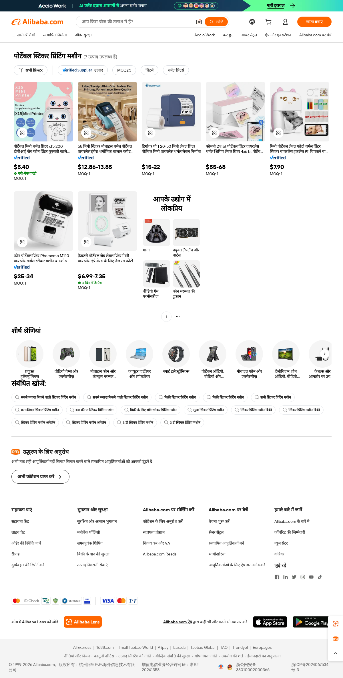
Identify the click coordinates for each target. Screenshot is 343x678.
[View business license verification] (221, 667)
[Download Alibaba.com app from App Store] (270, 622)
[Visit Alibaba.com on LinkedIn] (285, 577)
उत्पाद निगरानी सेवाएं (92, 565)
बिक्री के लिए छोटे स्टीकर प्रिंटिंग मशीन (150, 410)
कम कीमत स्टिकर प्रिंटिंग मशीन (37, 410)
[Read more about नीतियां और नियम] (76, 656)
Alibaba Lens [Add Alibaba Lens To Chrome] (34, 622)
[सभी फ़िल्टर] (30, 70)
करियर (279, 554)
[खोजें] (216, 21)
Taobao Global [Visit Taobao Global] (202, 647)
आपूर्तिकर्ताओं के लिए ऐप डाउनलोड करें (237, 565)
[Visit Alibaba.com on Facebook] (277, 577)
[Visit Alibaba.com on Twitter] (294, 577)
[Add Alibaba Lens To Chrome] (83, 622)
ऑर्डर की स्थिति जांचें (26, 543)
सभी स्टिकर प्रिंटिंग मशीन (273, 397)
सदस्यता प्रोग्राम (154, 532)
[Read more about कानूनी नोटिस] (102, 656)
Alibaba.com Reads (160, 554)
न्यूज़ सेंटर (281, 543)
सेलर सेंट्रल (216, 532)
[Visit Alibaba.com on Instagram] (302, 577)
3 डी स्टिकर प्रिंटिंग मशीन (135, 422)
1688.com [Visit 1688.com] (105, 647)
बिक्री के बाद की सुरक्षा (93, 554)
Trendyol (240, 647)
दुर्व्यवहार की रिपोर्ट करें (27, 565)
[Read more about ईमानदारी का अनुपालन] (263, 656)
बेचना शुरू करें (219, 521)
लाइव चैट (18, 532)
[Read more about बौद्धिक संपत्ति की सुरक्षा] (171, 656)
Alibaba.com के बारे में (291, 521)
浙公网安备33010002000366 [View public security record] (253, 667)
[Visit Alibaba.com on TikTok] (319, 577)
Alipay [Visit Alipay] (163, 647)
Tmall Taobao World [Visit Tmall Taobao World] (136, 647)
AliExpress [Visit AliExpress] (82, 647)
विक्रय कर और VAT (157, 543)
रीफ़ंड (15, 554)
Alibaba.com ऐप (177, 622)
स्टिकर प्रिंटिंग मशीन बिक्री (253, 410)
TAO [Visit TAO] (224, 647)
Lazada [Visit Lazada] (179, 647)
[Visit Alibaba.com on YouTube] (311, 577)
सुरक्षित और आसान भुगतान (97, 521)
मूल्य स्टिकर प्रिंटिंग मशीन (206, 410)
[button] (199, 21)
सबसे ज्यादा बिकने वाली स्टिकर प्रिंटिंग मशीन (45, 397)
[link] (335, 623)
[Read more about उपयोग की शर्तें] (231, 656)
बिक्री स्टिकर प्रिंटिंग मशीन (177, 397)
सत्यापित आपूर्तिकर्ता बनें (226, 543)
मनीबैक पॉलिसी (88, 532)
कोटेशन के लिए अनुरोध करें (163, 521)
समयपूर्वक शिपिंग (90, 543)
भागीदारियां (217, 554)
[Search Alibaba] (136, 22)
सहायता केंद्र (20, 521)
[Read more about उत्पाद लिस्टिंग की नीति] (133, 656)
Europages (262, 647)
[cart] (269, 22)
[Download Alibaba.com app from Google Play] (312, 622)
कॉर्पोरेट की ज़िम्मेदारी (289, 532)
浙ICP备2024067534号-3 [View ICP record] (309, 667)
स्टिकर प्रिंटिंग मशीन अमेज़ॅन (35, 422)
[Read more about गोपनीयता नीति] (204, 656)
